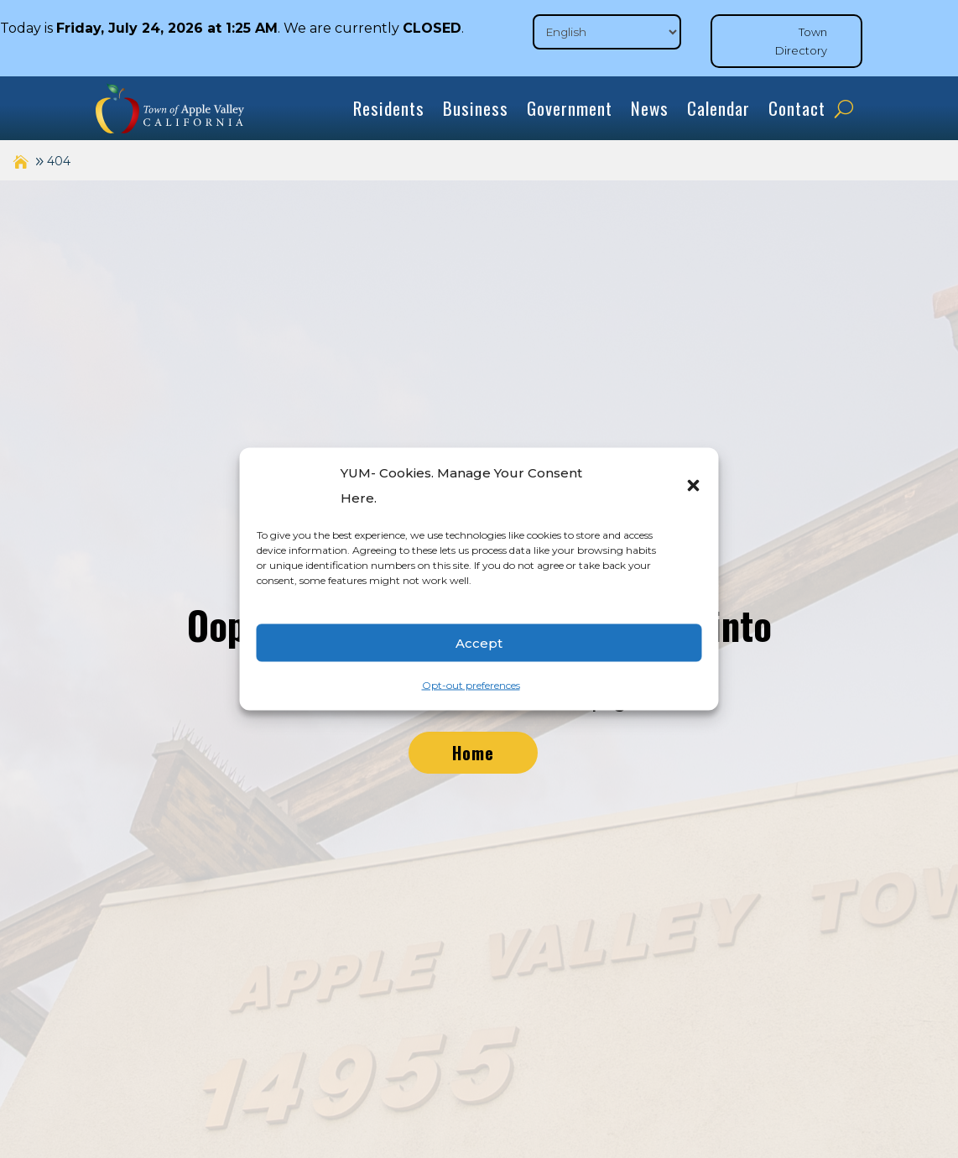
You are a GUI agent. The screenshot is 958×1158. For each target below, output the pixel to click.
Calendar (718, 108)
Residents (388, 108)
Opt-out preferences (471, 685)
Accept (479, 642)
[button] (693, 485)
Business (475, 108)
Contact (796, 108)
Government (569, 108)
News (650, 108)
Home (473, 752)
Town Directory (801, 41)
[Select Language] (607, 32)
